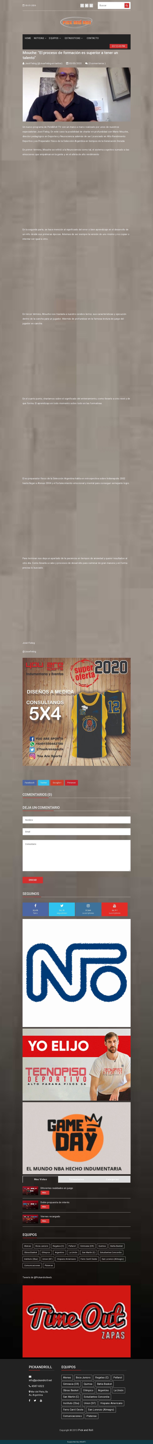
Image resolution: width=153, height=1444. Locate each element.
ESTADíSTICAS (74, 38)
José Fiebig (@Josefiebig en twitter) (43, 63)
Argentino (59, 1252)
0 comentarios (97, 63)
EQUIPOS (55, 38)
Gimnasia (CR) (87, 1246)
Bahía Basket (116, 1246)
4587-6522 (36, 1386)
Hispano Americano (66, 1259)
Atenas (27, 1246)
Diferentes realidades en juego (57, 1188)
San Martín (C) (88, 1252)
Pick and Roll (85, 1430)
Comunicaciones (32, 1265)
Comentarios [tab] (76, 1179)
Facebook (29, 783)
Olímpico (46, 1252)
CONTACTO (93, 38)
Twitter (43, 783)
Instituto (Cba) (31, 1259)
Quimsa (102, 1246)
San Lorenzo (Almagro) (113, 1259)
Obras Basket (30, 1252)
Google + (57, 783)
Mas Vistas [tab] (40, 1179)
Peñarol (72, 1246)
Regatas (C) (58, 1246)
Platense (49, 1265)
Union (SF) (47, 1259)
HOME (28, 38)
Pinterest (71, 783)
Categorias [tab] (112, 1179)
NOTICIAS (40, 38)
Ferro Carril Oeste (89, 1259)
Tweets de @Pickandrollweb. (37, 1277)
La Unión (73, 1252)
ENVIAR (33, 880)
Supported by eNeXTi (76, 1442)
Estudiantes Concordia (111, 1252)
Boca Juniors (42, 1246)
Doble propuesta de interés (55, 1202)
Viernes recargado (50, 1216)
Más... (45, 1193)
